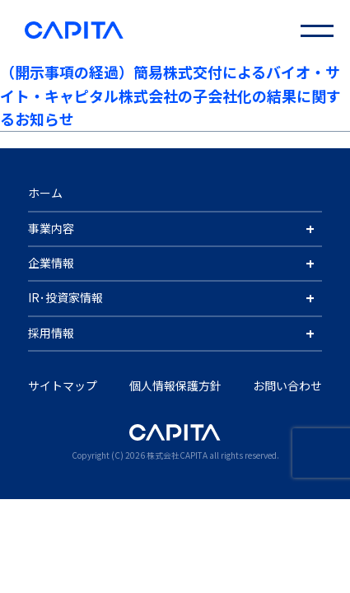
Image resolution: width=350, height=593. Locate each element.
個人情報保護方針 (175, 385)
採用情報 (51, 333)
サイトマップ (62, 385)
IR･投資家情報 (65, 297)
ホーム (45, 192)
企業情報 (51, 262)
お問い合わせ (287, 385)
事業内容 (51, 228)
